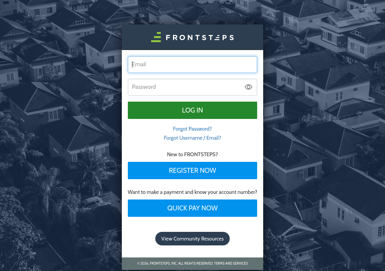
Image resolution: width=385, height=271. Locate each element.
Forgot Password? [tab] (192, 128)
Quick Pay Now (192, 208)
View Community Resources (192, 238)
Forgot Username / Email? (192, 137)
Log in (192, 110)
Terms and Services (231, 263)
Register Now (192, 170)
